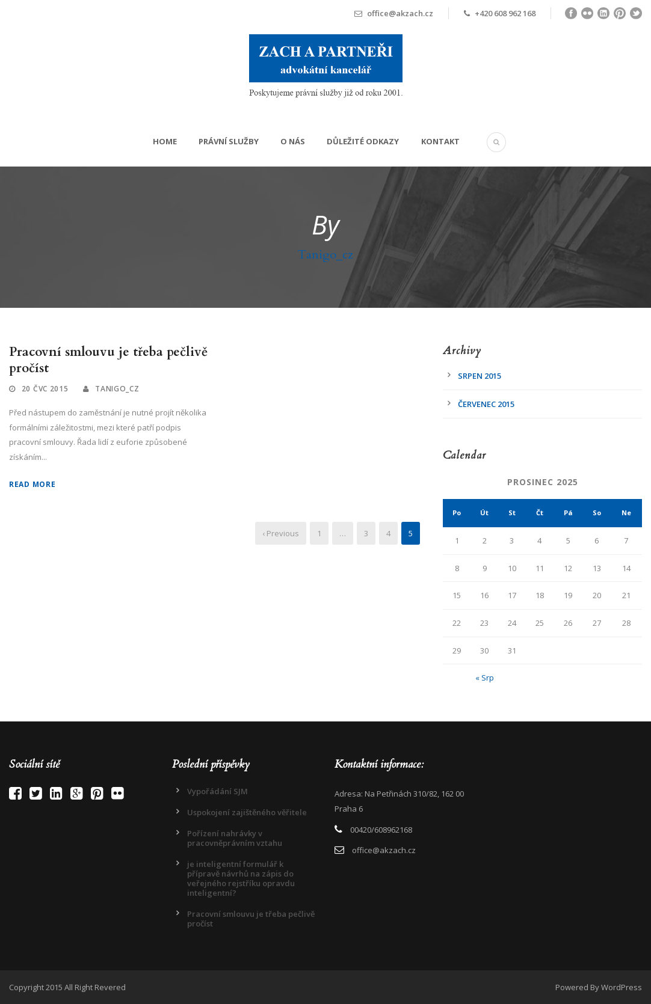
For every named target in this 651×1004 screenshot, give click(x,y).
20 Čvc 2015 (45, 389)
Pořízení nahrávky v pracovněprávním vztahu (234, 838)
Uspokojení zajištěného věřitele (247, 812)
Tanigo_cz (117, 389)
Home (165, 141)
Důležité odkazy (363, 141)
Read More (32, 484)
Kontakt (440, 141)
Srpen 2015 (479, 375)
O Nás (292, 141)
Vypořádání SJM (217, 791)
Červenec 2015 (486, 404)
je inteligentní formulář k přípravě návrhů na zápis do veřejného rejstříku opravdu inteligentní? (241, 878)
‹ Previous (280, 533)
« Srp (484, 677)
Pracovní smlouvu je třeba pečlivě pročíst (108, 360)
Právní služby (229, 141)
